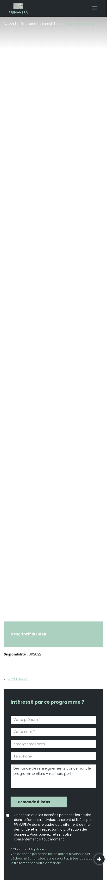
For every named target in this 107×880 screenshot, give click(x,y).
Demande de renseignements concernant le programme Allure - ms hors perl (53, 776)
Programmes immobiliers (40, 23)
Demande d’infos (34, 802)
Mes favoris (18, 679)
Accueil (10, 23)
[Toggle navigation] (95, 8)
